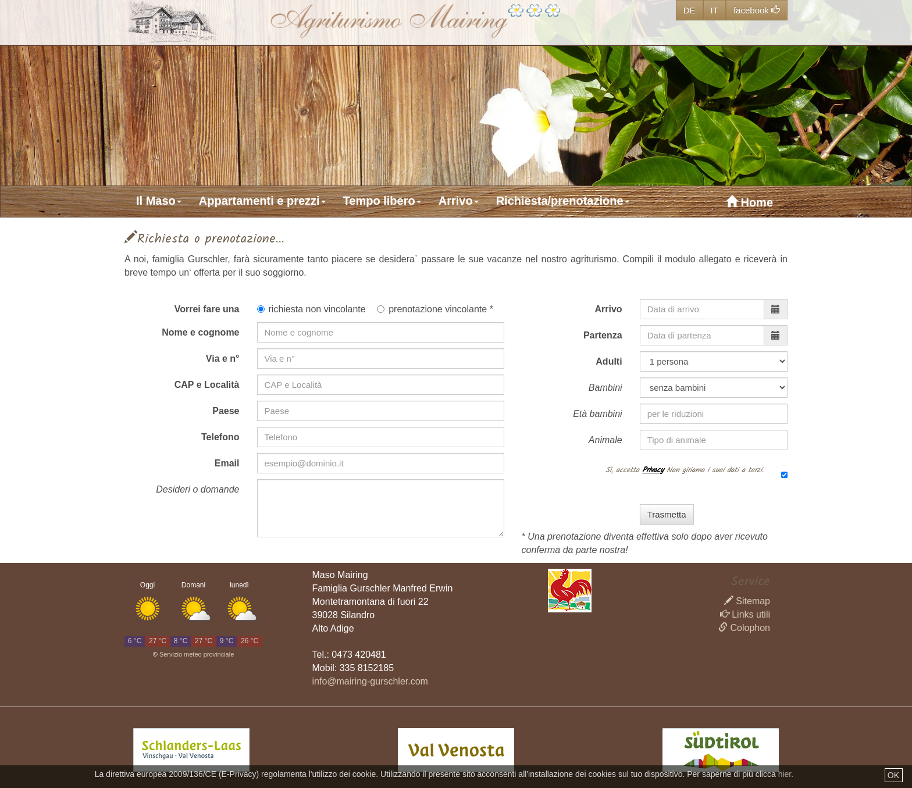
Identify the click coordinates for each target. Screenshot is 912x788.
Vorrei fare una (207, 309)
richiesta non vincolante (311, 309)
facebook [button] (756, 10)
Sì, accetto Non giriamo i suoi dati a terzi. (684, 469)
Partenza (602, 335)
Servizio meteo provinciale (196, 654)
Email (227, 463)
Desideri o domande (197, 489)
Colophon (744, 628)
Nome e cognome (200, 332)
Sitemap (747, 601)
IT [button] (714, 10)
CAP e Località (207, 385)
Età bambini (597, 414)
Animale (605, 440)
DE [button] (689, 10)
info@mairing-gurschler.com (370, 681)
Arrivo (608, 309)
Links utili (745, 614)
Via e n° (223, 358)
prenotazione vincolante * (435, 309)
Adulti (609, 361)
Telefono (220, 437)
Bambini (605, 388)
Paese (225, 411)
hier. (785, 774)
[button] (164, 200)
